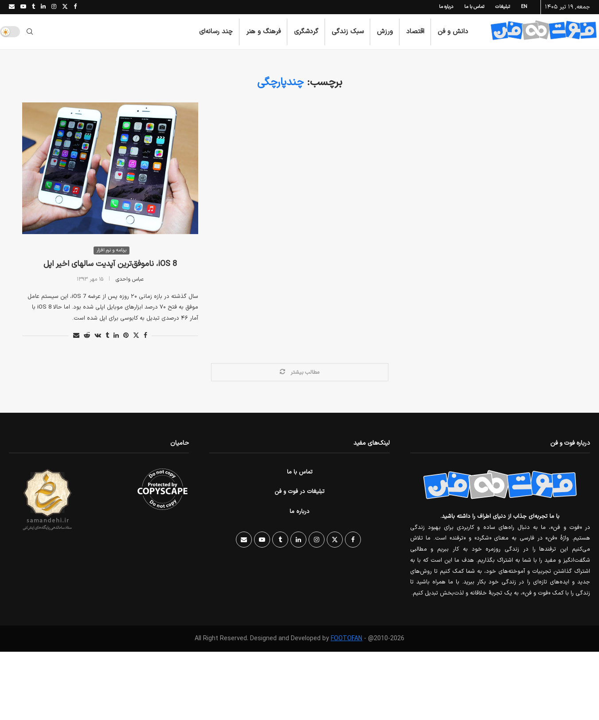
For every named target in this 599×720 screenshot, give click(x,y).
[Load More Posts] (299, 373)
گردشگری (306, 32)
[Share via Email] (76, 336)
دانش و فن (453, 32)
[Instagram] (53, 7)
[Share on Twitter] (136, 336)
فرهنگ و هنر (263, 32)
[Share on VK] (97, 336)
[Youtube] (23, 7)
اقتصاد (415, 32)
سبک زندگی (348, 32)
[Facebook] (75, 7)
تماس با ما (474, 7)
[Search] (29, 32)
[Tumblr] (33, 7)
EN (524, 7)
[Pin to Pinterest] (126, 336)
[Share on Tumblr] (107, 336)
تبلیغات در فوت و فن (299, 492)
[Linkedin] (43, 7)
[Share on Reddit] (87, 336)
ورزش (385, 32)
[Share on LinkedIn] (116, 336)
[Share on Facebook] (145, 336)
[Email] (12, 7)
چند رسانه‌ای (216, 32)
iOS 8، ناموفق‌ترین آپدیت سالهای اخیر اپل (110, 265)
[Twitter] (65, 7)
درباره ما (446, 7)
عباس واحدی (130, 280)
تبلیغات (502, 7)
